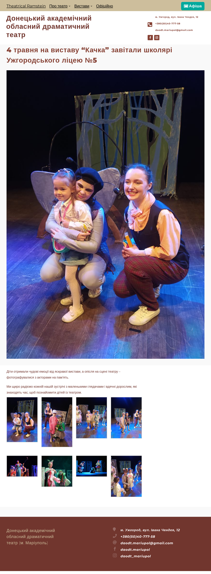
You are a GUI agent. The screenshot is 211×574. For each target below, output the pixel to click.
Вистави (81, 6)
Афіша (195, 6)
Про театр (58, 6)
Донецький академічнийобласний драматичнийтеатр (49, 26)
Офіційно (104, 6)
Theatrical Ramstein (26, 6)
